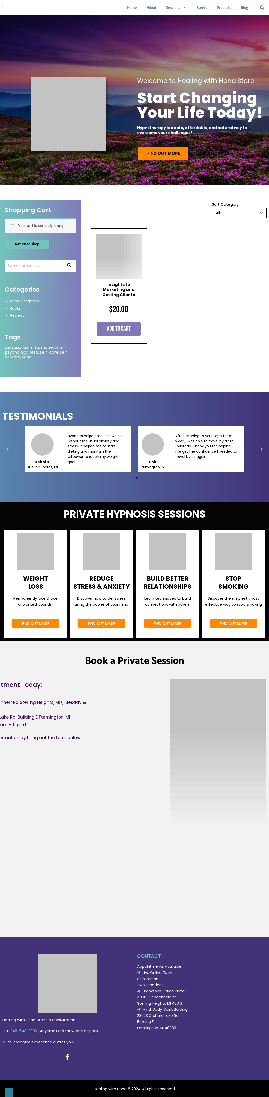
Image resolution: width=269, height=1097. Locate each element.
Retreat (17, 315)
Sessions (176, 7)
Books (15, 308)
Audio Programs (24, 301)
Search (69, 266)
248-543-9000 (23, 1030)
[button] (262, 7)
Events (201, 7)
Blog (244, 7)
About (151, 7)
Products (224, 7)
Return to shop (27, 244)
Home (132, 7)
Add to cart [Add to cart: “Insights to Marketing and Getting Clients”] (119, 329)
